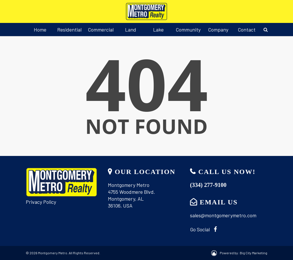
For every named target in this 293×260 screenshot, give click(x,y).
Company (218, 29)
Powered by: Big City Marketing (243, 253)
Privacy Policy (41, 202)
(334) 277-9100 (208, 185)
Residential (69, 29)
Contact (247, 29)
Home (40, 29)
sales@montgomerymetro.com (223, 215)
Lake (158, 29)
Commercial (101, 29)
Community (188, 29)
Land (130, 29)
